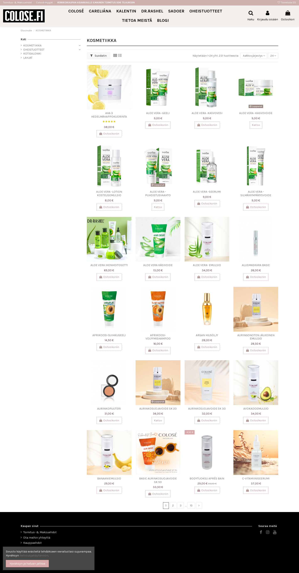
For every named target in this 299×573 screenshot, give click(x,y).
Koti (23, 39)
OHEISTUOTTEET (33, 49)
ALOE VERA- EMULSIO (207, 265)
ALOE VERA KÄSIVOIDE (158, 265)
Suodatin (98, 55)
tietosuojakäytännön (34, 555)
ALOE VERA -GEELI (158, 113)
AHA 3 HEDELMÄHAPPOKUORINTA (109, 114)
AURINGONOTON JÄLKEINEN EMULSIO (255, 337)
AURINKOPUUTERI (109, 408)
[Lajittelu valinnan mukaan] (252, 56)
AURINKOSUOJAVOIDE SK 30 (207, 408)
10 (191, 505)
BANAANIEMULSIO (109, 478)
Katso (256, 125)
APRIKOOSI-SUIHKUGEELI (109, 335)
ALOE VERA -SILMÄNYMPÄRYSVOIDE (255, 193)
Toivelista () (286, 2)
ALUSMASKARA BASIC (256, 265)
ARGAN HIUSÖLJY (207, 335)
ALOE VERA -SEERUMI (207, 191)
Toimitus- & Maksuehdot (17, 2)
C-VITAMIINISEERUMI (256, 478)
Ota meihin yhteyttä (36, 537)
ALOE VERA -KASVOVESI (207, 113)
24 (273, 55)
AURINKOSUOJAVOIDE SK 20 (158, 408)
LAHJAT (27, 58)
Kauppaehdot (32, 543)
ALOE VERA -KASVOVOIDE (255, 113)
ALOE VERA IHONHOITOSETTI (109, 265)
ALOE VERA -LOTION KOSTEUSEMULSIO (109, 193)
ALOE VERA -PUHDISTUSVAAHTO (158, 193)
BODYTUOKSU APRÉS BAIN (207, 478)
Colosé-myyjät (44, 2)
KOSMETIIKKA (32, 45)
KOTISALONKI (32, 53)
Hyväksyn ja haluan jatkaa (27, 563)
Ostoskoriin (109, 133)
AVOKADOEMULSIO (255, 408)
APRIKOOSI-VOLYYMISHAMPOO (158, 337)
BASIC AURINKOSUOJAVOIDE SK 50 (158, 480)
